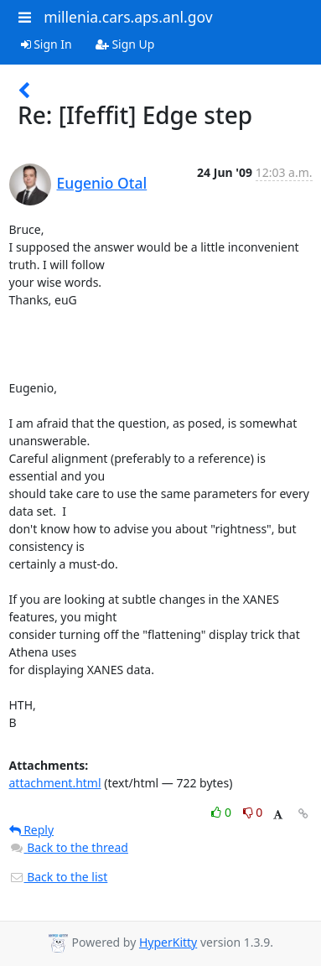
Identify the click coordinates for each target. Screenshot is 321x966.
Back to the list (58, 877)
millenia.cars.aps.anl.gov (128, 17)
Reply (31, 830)
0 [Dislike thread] (253, 812)
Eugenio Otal (102, 183)
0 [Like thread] (222, 812)
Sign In (46, 44)
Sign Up (125, 44)
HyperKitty (168, 942)
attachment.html (55, 783)
